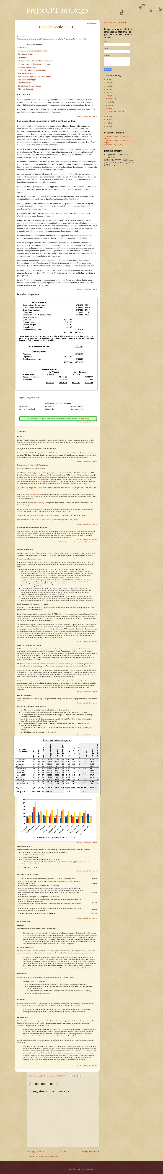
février (110, 108)
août (110, 102)
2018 (108, 89)
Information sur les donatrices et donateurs (35, 64)
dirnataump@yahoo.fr (33, 473)
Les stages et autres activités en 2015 (33, 51)
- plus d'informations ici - (60, 226)
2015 (108, 116)
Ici (92, 105)
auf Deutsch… (92, 23)
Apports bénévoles (25, 83)
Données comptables (26, 54)
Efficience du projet (25, 89)
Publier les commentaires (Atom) (47, 1156)
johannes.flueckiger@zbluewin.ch (41, 515)
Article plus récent (35, 1152)
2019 (108, 86)
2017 (108, 93)
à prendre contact (83, 418)
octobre (111, 99)
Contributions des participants (30, 86)
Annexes (22, 57)
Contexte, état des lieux (27, 67)
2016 (108, 96)
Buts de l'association (26, 73)
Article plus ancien (90, 1152)
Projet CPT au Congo (57, 10)
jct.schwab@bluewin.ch (39, 488)
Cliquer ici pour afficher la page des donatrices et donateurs (78, 542)
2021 (108, 79)
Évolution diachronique (27, 80)
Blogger (91, 1169)
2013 (108, 123)
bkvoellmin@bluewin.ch (34, 494)
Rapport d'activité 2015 (116, 111)
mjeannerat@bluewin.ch (35, 503)
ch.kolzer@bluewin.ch (36, 509)
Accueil (62, 1152)
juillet (110, 105)
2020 (108, 83)
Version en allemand (115, 22)
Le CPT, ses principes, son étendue (32, 70)
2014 (108, 120)
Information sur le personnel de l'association (35, 61)
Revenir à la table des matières (87, 116)
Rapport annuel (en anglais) (113, 145)
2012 (108, 126)
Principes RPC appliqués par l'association (34, 76)
